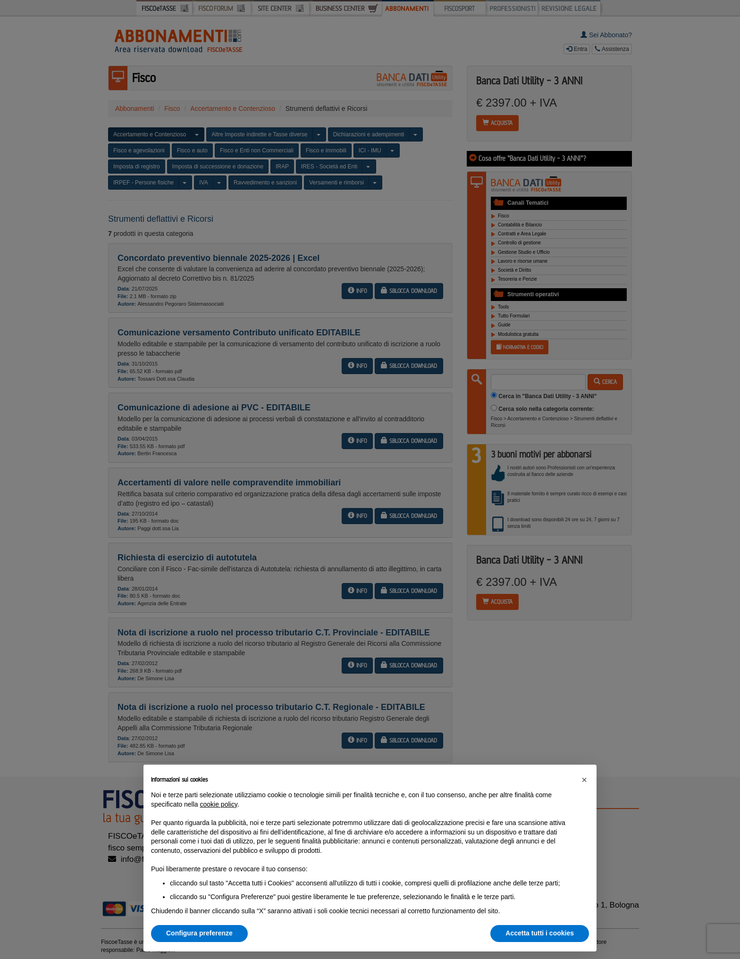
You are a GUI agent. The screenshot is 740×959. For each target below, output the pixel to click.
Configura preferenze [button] (199, 933)
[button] (584, 779)
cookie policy (218, 804)
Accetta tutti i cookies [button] (539, 933)
